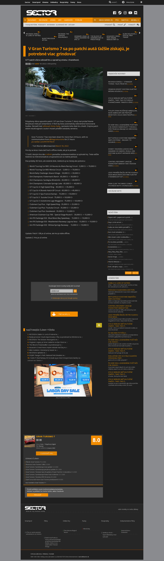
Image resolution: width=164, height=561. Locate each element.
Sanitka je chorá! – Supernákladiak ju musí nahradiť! (109, 535)
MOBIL (134, 20)
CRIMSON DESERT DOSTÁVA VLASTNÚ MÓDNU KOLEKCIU (122, 90)
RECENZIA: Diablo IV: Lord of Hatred (44, 334)
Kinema (45, 2)
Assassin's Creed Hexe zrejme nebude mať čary (48, 347)
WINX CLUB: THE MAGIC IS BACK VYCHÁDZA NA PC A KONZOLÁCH (120, 184)
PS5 (117, 20)
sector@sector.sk (84, 557)
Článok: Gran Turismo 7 (33, 462)
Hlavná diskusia (113, 262)
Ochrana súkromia (36, 554)
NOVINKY (32, 20)
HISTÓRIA (33, 25)
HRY (60, 20)
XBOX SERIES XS (106, 20)
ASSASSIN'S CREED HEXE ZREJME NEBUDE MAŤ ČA (113, 37)
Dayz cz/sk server (114, 222)
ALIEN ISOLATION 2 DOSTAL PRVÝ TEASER (130, 35)
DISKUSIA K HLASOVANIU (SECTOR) (121, 290)
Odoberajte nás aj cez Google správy (64, 298)
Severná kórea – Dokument (126, 531)
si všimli (48, 154)
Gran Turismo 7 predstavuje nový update (39, 467)
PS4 (27, 64)
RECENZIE (43, 20)
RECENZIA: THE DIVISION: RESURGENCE (63, 35)
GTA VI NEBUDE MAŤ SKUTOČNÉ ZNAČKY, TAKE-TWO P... (120, 325)
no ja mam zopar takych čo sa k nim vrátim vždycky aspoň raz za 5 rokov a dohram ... (121, 368)
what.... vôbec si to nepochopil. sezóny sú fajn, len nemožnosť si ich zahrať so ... (123, 286)
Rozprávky (64, 2)
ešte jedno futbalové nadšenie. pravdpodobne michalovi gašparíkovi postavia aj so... (123, 336)
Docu (79, 2)
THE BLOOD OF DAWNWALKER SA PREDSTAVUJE (96, 37)
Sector (27, 2)
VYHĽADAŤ (108, 25)
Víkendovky (86, 529)
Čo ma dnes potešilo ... (116, 242)
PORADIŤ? (131, 25)
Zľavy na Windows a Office (63, 397)
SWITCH (124, 20)
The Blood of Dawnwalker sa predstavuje (45, 345)
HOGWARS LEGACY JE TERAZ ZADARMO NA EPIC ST (81, 37)
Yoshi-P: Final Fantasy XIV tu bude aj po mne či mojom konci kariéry (55, 358)
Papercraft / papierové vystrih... (119, 217)
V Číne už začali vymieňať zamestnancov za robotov (33, 533)
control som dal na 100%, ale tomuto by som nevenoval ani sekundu (122, 311)
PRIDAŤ (120, 25)
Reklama (45, 554)
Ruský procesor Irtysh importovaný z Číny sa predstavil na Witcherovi (56, 337)
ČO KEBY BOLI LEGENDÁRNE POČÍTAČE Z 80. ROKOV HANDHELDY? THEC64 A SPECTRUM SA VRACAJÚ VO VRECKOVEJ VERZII (123, 128)
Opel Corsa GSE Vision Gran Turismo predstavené (42, 479)
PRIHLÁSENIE (130, 2)
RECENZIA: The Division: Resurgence (44, 339)
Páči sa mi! (64, 314)
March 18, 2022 (62, 146)
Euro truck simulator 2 (116, 232)
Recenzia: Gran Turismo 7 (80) (35, 464)
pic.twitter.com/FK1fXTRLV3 (42, 142)
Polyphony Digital (50, 444)
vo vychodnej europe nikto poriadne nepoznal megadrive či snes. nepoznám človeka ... (123, 320)
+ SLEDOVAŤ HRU (46, 453)
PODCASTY (42, 25)
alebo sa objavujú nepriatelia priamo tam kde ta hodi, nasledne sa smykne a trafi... (122, 302)
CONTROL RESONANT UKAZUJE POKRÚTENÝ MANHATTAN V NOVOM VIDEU (122, 163)
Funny (72, 2)
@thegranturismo (56, 139)
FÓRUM (78, 20)
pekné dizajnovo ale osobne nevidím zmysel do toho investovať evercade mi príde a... (123, 345)
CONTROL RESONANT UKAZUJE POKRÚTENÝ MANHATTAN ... (120, 307)
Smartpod (36, 2)
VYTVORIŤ (128, 273)
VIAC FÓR (135, 273)
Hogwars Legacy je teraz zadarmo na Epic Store (48, 342)
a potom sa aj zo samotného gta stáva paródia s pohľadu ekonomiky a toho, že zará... (123, 384)
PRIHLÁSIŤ (37, 495)
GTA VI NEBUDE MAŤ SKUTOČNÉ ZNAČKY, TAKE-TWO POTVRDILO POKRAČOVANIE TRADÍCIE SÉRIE (120, 100)
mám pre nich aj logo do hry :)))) (118, 353)
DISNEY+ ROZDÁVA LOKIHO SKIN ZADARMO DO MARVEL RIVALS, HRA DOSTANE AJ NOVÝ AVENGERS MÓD (121, 151)
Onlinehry (54, 2)
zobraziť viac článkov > (35, 360)
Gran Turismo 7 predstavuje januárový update (40, 469)
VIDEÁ (52, 20)
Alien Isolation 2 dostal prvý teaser (43, 350)
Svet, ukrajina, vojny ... (116, 267)
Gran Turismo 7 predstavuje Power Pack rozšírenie (42, 474)
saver (37, 64)
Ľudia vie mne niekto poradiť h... (119, 227)
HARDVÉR (68, 20)
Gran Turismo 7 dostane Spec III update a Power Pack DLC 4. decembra (48, 472)
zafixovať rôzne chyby (51, 126)
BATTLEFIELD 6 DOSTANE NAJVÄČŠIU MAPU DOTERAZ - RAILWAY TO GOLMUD (122, 140)
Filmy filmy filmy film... (116, 252)
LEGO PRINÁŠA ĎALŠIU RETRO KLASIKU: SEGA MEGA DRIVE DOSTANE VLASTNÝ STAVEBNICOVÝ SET (123, 174)
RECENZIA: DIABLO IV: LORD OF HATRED (33, 34)
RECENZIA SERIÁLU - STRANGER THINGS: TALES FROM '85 (120, 83)
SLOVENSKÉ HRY (61, 25)
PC (95, 20)
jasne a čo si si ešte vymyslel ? (117, 360)
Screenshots (112, 247)
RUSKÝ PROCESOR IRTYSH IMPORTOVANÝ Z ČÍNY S (48, 40)
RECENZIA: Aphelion (38, 353)
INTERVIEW (51, 25)
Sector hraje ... (113, 257)
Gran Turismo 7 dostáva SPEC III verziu (38, 477)
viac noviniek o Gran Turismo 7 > (35, 483)
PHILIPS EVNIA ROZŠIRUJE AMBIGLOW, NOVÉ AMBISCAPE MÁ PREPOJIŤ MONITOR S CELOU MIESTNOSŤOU (122, 113)
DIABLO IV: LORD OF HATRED (119, 283)
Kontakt (51, 554)
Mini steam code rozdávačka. (118, 237)
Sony (42, 444)
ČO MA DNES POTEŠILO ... (117, 333)
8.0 (96, 440)
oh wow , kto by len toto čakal (117, 376)
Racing (41, 446)
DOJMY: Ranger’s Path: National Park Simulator (47, 355)
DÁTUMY (71, 25)
